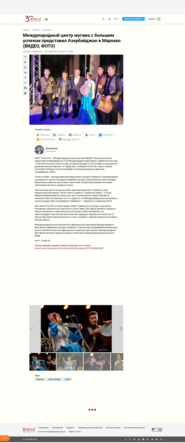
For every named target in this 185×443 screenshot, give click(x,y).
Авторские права (113, 428)
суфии (67, 380)
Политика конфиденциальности (51, 432)
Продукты (70, 428)
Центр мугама (54, 380)
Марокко (40, 380)
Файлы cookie (75, 432)
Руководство (57, 428)
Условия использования (134, 428)
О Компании (43, 428)
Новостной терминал (133, 19)
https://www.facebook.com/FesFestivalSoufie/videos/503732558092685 (69, 249)
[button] (25, 57)
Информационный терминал (90, 428)
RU (115, 19)
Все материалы (51, 152)
